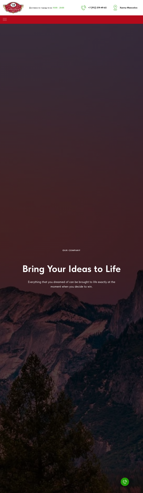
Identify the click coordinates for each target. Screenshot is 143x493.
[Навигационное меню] (5, 19)
